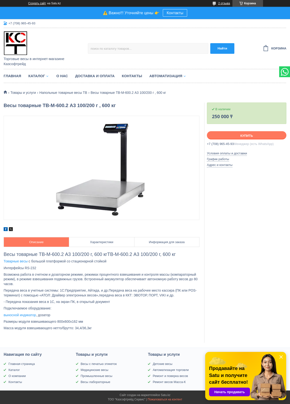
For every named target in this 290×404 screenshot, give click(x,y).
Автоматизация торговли (171, 370)
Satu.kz (165, 395)
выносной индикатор (20, 315)
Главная (12, 76)
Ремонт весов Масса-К (169, 382)
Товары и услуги (23, 93)
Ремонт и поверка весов (170, 376)
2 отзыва (224, 3)
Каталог (36, 76)
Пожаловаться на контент (165, 399)
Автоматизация (165, 76)
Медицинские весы (94, 370)
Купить (246, 135)
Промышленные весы (96, 376)
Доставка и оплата (95, 76)
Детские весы (162, 364)
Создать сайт (37, 3)
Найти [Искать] (222, 48)
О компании (17, 376)
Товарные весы (16, 261)
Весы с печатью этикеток (99, 364)
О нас (62, 76)
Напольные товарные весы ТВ (63, 93)
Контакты (175, 13)
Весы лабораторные (95, 382)
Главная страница (21, 364)
